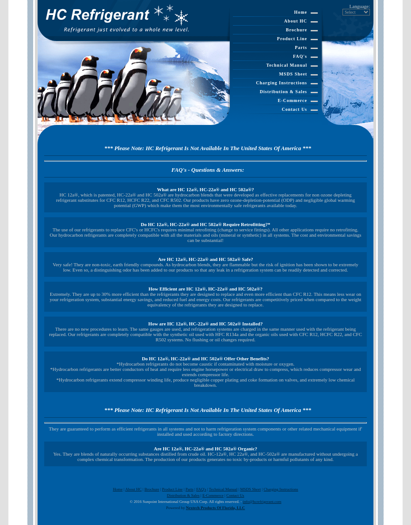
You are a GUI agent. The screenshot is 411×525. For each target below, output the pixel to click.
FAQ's (300, 56)
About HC (295, 21)
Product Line (292, 38)
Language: (360, 6)
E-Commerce (292, 100)
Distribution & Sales (283, 91)
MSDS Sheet (293, 74)
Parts (301, 47)
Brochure (296, 29)
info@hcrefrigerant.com (262, 501)
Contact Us (295, 109)
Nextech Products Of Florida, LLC (215, 508)
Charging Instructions (281, 82)
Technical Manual (286, 65)
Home (300, 12)
